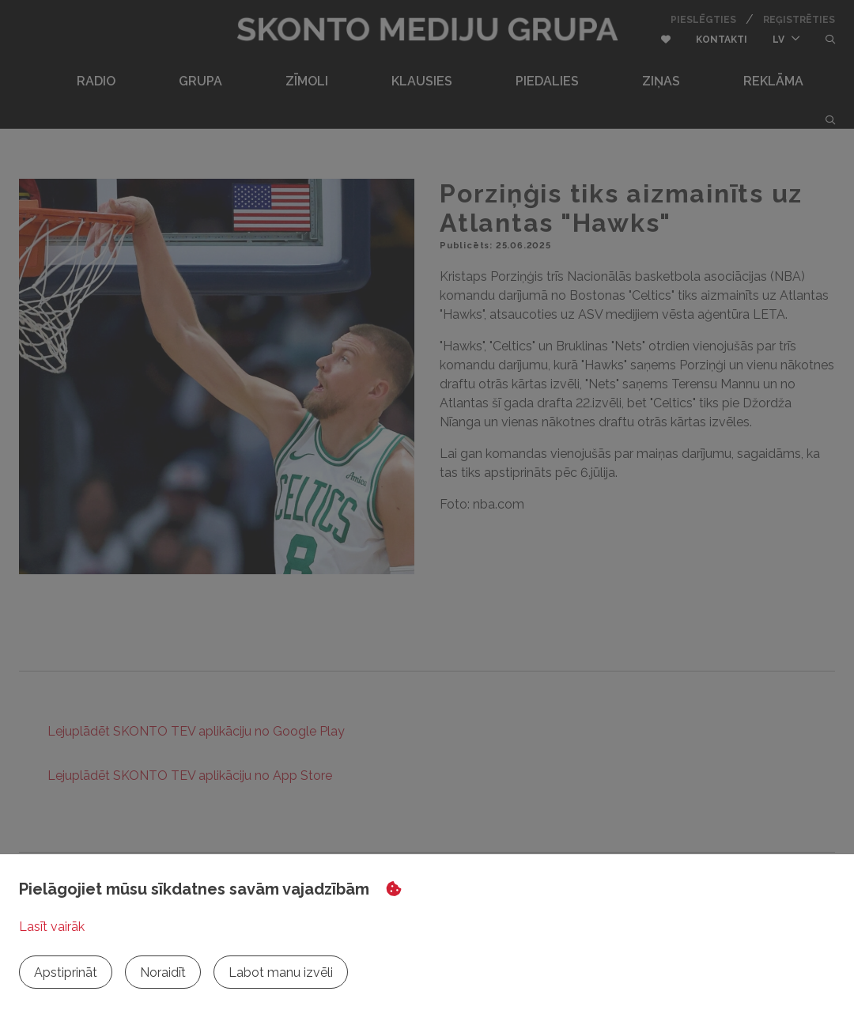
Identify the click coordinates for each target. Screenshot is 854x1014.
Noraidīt (163, 972)
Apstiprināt (65, 972)
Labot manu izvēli (281, 972)
